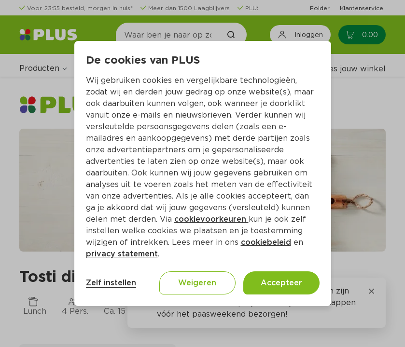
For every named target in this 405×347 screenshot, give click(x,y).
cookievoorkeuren (211, 219)
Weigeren (197, 282)
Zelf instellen (111, 282)
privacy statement (122, 253)
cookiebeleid (266, 242)
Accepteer (281, 282)
